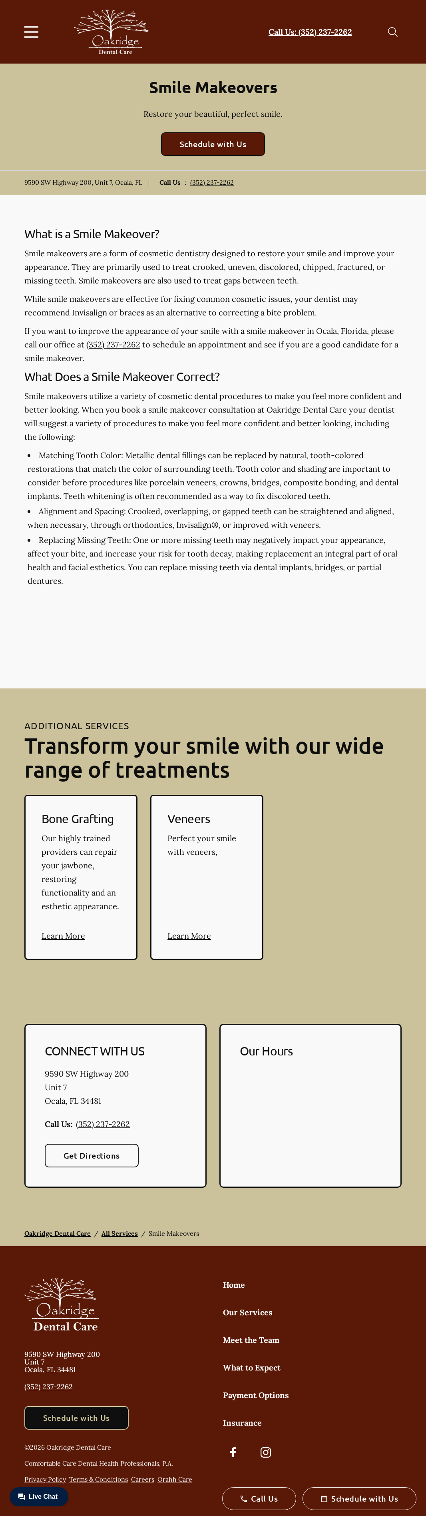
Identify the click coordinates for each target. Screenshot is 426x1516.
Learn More (63, 936)
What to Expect (252, 1367)
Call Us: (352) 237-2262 (310, 32)
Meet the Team (251, 1340)
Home (234, 1285)
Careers (142, 1479)
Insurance (242, 1423)
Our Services (248, 1312)
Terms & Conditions (98, 1479)
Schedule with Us (213, 144)
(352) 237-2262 (212, 182)
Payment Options (256, 1395)
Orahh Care (174, 1479)
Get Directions (92, 1155)
